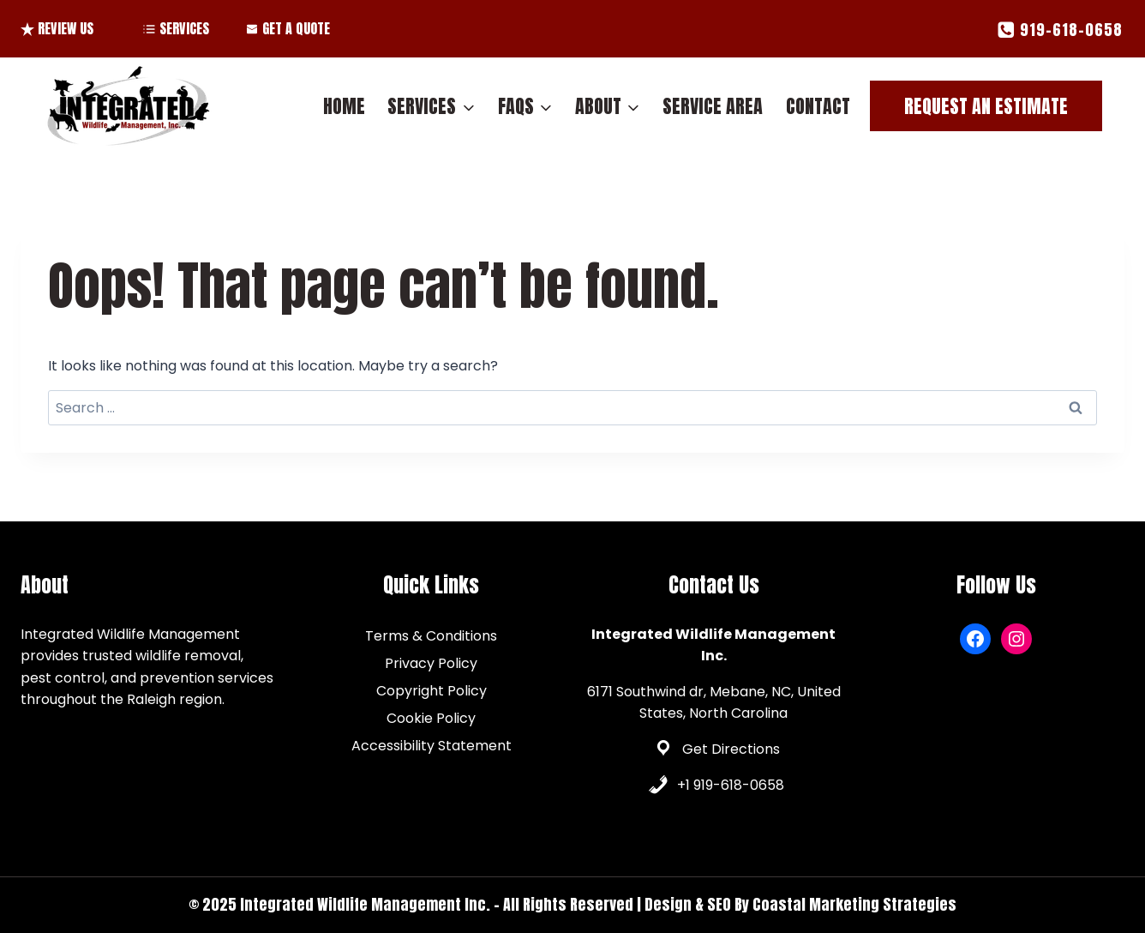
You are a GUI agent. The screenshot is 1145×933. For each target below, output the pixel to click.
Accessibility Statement (431, 745)
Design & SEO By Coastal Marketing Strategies (800, 904)
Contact (818, 106)
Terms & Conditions (431, 636)
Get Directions (731, 749)
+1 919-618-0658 (730, 785)
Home (344, 106)
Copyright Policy (431, 691)
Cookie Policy (431, 718)
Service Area (712, 106)
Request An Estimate (986, 106)
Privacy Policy (431, 663)
